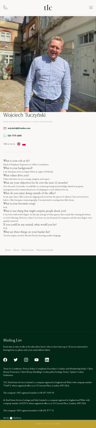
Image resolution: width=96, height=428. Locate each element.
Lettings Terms (61, 371)
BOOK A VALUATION (48, 424)
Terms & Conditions (12, 368)
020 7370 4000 (12, 135)
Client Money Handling (30, 371)
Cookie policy (48, 371)
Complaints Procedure (46, 368)
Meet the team (28, 250)
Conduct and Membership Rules (71, 368)
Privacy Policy (28, 368)
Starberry (17, 417)
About (16, 250)
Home (8, 250)
